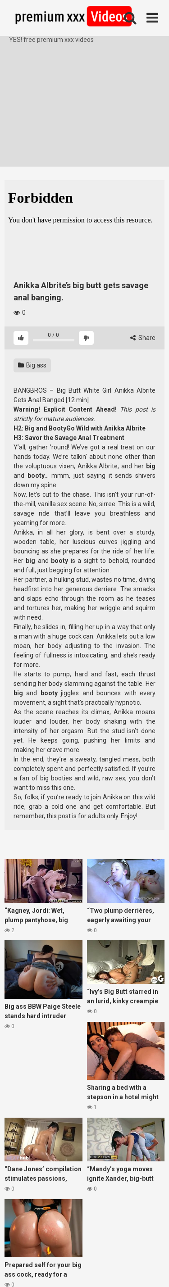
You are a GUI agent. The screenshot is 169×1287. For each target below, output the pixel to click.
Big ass (32, 365)
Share (142, 337)
